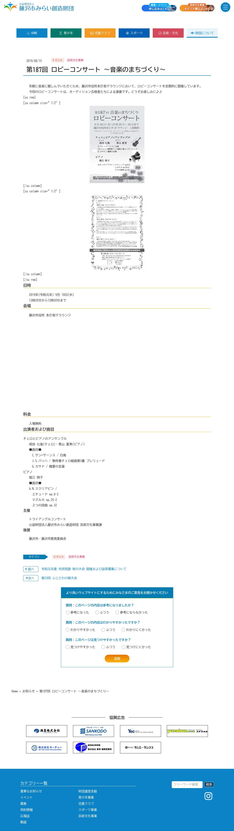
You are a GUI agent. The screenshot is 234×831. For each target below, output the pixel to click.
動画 (23, 809)
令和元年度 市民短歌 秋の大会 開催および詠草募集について (84, 556)
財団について (202, 21)
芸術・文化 (168, 21)
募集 (23, 791)
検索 (209, 772)
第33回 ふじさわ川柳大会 (59, 565)
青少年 (66, 21)
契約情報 (26, 797)
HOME (31, 21)
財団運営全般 (87, 778)
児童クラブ (100, 21)
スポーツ (134, 21)
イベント (26, 785)
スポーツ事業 (87, 797)
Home (15, 678)
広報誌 (25, 803)
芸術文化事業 (87, 803)
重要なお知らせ (31, 778)
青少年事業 (86, 785)
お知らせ (28, 678)
